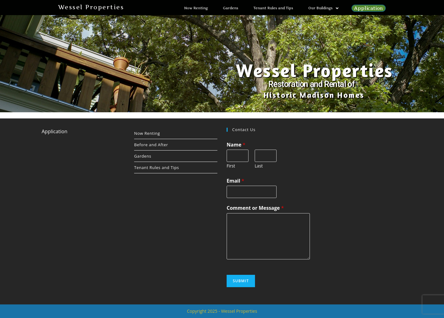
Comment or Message (255, 207)
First (231, 166)
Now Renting (196, 8)
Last (259, 166)
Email (235, 180)
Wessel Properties (91, 7)
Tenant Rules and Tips (273, 8)
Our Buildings (323, 8)
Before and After (151, 144)
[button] (323, 8)
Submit (241, 280)
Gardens (230, 8)
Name (236, 144)
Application (368, 8)
